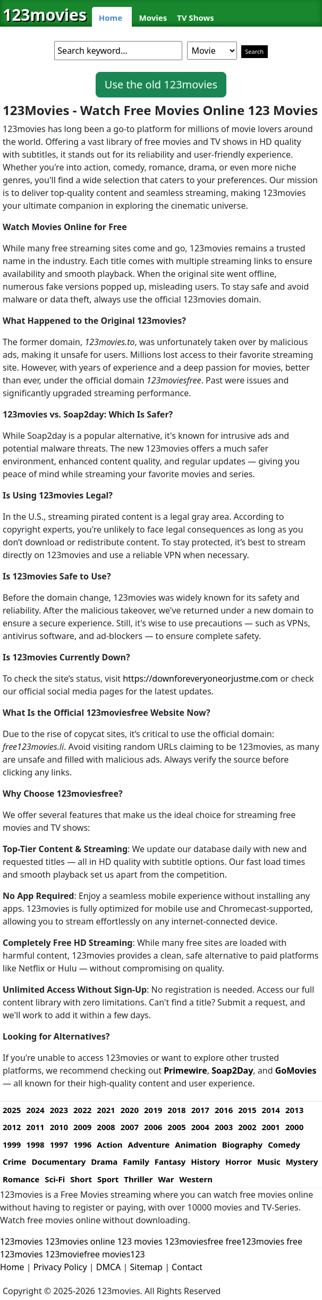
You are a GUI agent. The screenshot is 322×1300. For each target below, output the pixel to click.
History (205, 1161)
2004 (200, 1127)
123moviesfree (194, 1241)
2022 (82, 1110)
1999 (12, 1144)
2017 (200, 1110)
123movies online (80, 1241)
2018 (176, 1110)
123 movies (140, 1241)
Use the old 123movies (161, 84)
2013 (294, 1110)
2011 (35, 1127)
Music (269, 1161)
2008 (106, 1127)
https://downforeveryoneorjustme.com (200, 678)
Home (110, 17)
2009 (82, 1127)
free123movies (255, 1241)
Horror (238, 1161)
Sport (107, 1179)
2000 (294, 1127)
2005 (176, 1127)
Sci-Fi (55, 1179)
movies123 (123, 1254)
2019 (153, 1110)
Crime (14, 1161)
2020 (130, 1110)
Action (109, 1144)
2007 (130, 1127)
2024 (35, 1110)
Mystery (302, 1161)
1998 (35, 1144)
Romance (21, 1179)
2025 (12, 1110)
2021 (106, 1110)
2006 (153, 1127)
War (166, 1179)
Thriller (138, 1179)
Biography (242, 1144)
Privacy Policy (60, 1267)
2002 (247, 1127)
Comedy (284, 1144)
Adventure (149, 1144)
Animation (195, 1144)
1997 (59, 1144)
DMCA (108, 1267)
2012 (12, 1127)
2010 (59, 1127)
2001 (271, 1127)
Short (81, 1179)
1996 (82, 1144)
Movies (153, 17)
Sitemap (146, 1267)
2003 (224, 1127)
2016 (224, 1110)
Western (196, 1179)
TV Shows (195, 17)
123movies (45, 15)
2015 (247, 1110)
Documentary (58, 1161)
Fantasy (170, 1161)
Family (136, 1161)
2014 (271, 1110)
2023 (59, 1110)
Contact (187, 1267)
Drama (104, 1161)
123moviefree (72, 1254)
